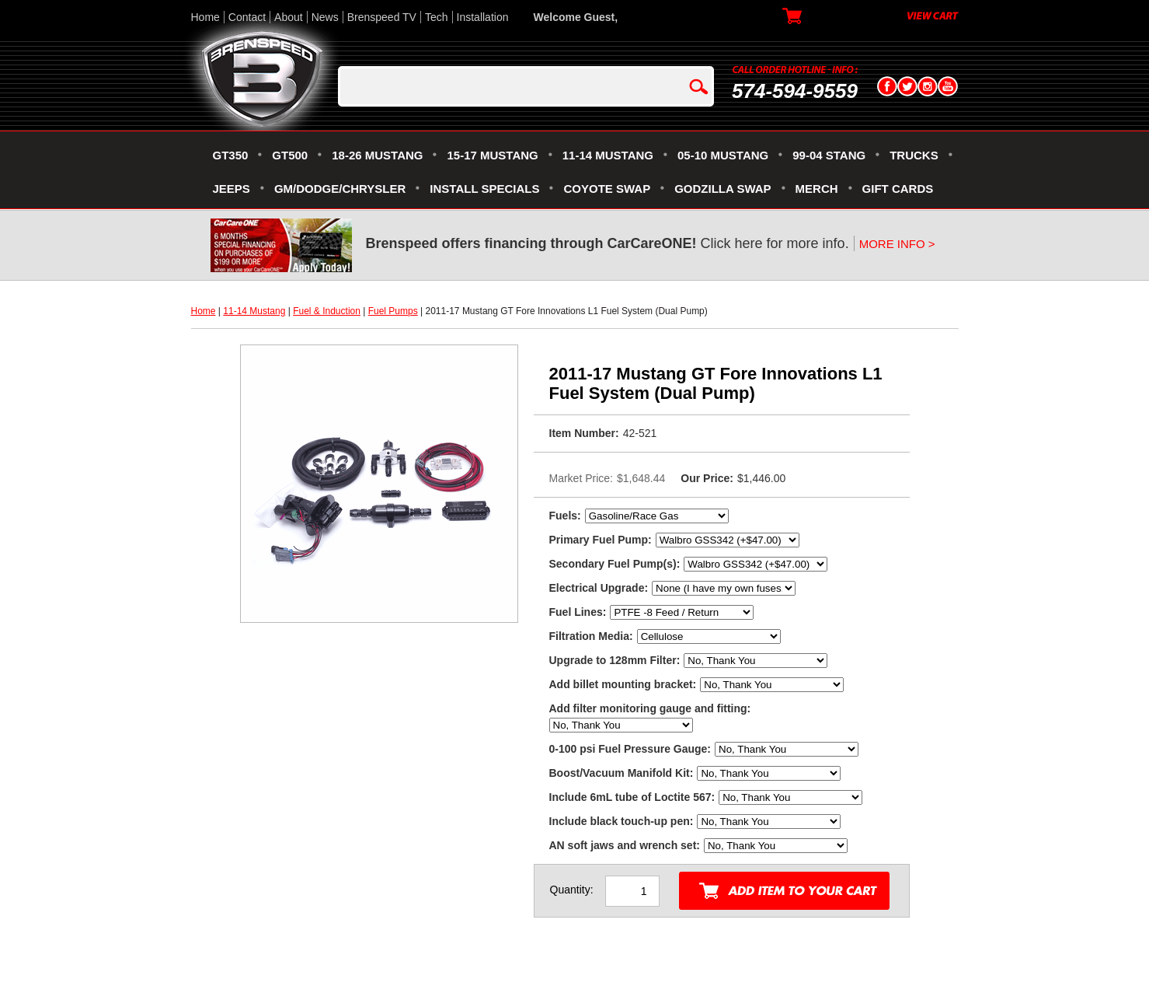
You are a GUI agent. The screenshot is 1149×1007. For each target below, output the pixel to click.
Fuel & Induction (326, 311)
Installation (483, 17)
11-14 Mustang (254, 311)
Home (205, 17)
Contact (247, 17)
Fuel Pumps (393, 311)
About (288, 17)
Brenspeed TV (381, 17)
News (325, 17)
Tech (436, 17)
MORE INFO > (897, 243)
